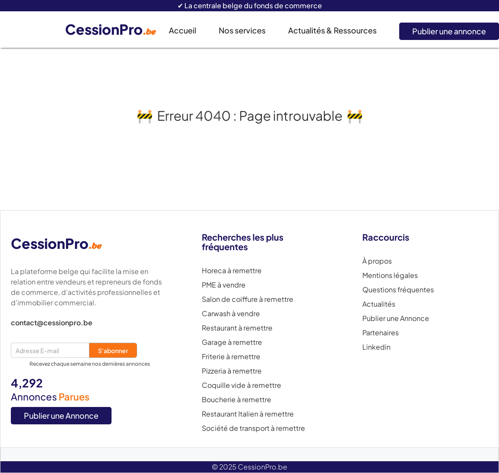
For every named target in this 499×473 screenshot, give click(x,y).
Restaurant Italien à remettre (248, 414)
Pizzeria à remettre (232, 371)
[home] (117, 30)
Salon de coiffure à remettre (247, 299)
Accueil (182, 30)
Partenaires (380, 333)
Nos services (242, 30)
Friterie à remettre (231, 357)
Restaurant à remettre (237, 328)
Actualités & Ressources (332, 30)
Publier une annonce (449, 31)
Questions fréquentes (398, 290)
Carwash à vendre (231, 314)
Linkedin (376, 347)
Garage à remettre (232, 342)
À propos (377, 261)
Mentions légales (390, 275)
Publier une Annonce (61, 415)
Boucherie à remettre (236, 400)
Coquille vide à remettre (241, 385)
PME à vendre (224, 285)
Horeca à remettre (232, 271)
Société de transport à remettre (253, 428)
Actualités (378, 304)
